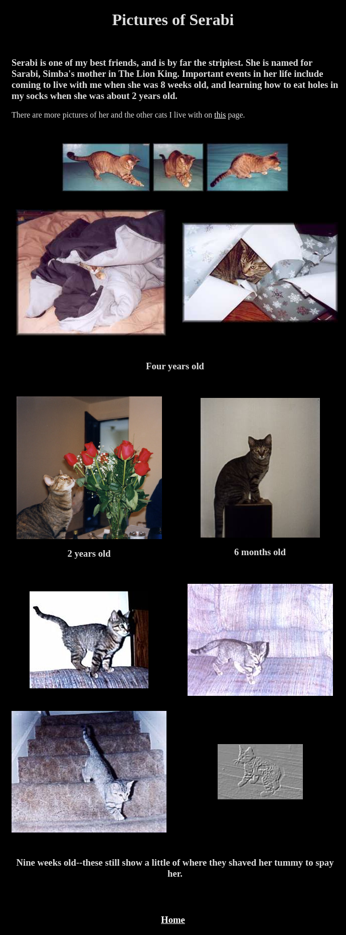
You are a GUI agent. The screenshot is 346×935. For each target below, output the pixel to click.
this (220, 115)
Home (173, 919)
